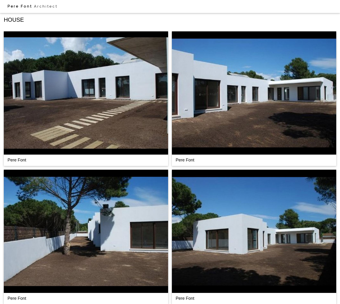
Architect (33, 6)
